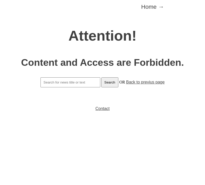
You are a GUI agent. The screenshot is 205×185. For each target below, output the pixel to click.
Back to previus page (145, 82)
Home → (152, 7)
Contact (102, 108)
